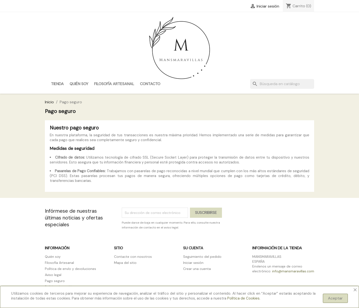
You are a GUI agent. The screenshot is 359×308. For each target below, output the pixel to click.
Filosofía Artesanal (114, 83)
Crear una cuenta (197, 269)
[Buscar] (282, 84)
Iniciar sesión (193, 262)
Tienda (57, 83)
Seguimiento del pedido (202, 256)
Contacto (150, 83)
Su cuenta (193, 248)
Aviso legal (53, 275)
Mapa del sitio (125, 262)
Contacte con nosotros (133, 256)
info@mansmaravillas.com (293, 271)
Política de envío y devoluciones (70, 269)
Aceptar (335, 298)
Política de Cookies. (243, 298)
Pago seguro (55, 281)
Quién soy (79, 83)
